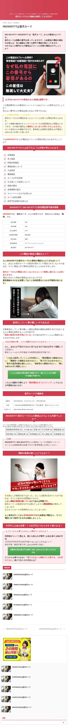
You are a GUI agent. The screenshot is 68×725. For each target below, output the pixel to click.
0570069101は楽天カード (22, 688)
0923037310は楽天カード (22, 667)
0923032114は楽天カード (23, 595)
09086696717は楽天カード (24, 615)
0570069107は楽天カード (23, 605)
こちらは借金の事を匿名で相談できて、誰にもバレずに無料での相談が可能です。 (33, 374)
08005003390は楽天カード (24, 575)
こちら (50, 335)
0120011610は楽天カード (22, 698)
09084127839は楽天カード (24, 585)
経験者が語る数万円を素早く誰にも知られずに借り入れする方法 (33, 551)
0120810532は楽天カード (22, 677)
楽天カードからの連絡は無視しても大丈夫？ (34, 16)
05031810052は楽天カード (22, 708)
